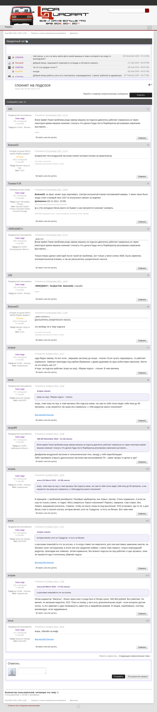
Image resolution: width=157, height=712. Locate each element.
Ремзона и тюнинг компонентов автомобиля (48, 701)
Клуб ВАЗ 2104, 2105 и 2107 (16, 701)
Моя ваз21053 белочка (44, 415)
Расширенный (151, 10)
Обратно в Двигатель (108, 656)
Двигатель (74, 701)
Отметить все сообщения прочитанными (24, 706)
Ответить (141, 95)
